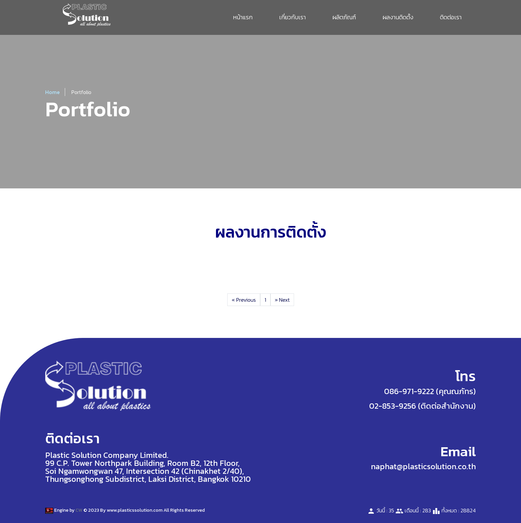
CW (78, 510)
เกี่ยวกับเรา (292, 17)
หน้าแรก (243, 17)
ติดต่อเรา (451, 17)
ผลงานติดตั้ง (397, 17)
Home (52, 92)
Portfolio (81, 92)
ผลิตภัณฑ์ (344, 17)
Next (282, 300)
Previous (244, 300)
